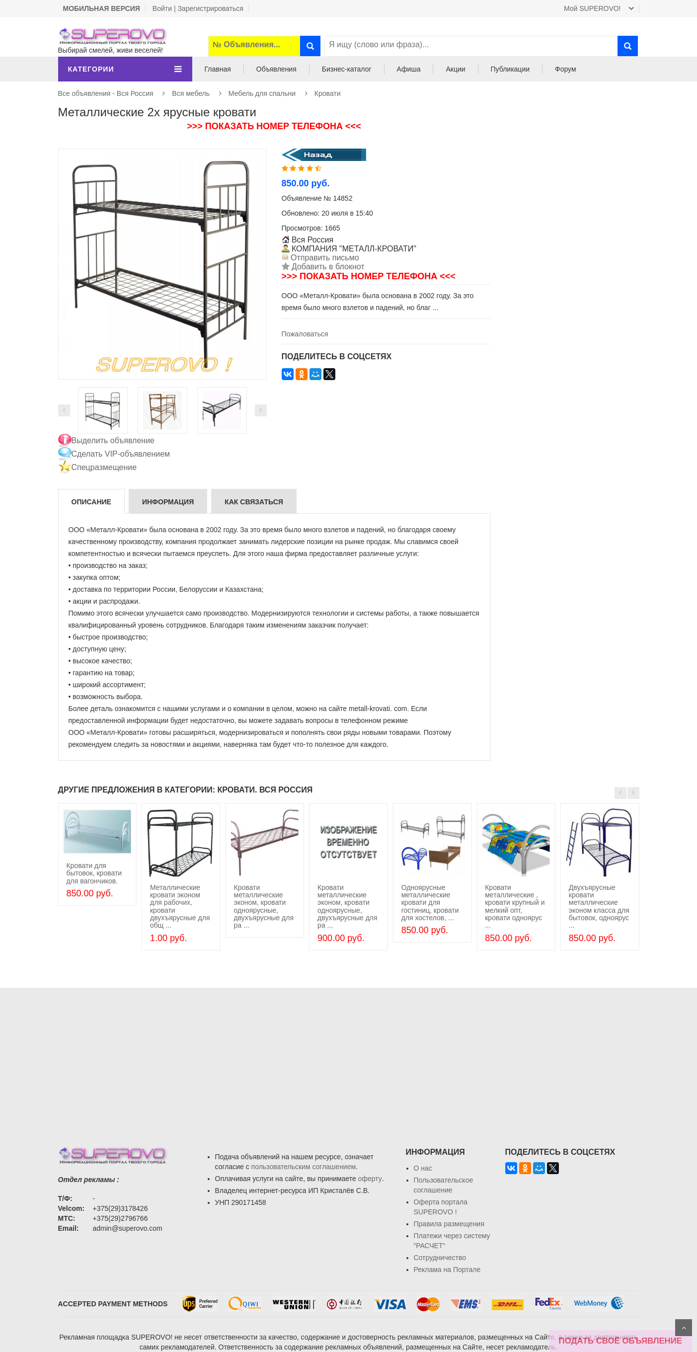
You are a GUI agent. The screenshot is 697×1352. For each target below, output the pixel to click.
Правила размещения (449, 1224)
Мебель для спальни (262, 93)
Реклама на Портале (447, 1269)
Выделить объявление (113, 440)
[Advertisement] (348, 1057)
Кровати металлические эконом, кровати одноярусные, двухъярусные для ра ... (264, 906)
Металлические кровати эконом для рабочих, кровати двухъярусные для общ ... (180, 906)
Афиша (409, 69)
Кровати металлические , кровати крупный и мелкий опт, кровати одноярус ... (514, 906)
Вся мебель (191, 93)
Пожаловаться (305, 334)
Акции (455, 69)
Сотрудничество (440, 1258)
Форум (565, 69)
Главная (218, 69)
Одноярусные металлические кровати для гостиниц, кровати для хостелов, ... (430, 902)
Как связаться (254, 502)
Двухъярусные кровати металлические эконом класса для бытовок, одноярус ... (599, 906)
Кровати (327, 93)
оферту (370, 1179)
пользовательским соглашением (303, 1167)
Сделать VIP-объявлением (121, 454)
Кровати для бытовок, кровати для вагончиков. (94, 873)
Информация (168, 502)
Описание (91, 502)
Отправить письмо (324, 257)
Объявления (276, 69)
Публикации (510, 69)
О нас (423, 1168)
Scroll (683, 1327)
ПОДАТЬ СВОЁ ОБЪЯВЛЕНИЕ (620, 1341)
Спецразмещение (104, 467)
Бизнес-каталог (347, 69)
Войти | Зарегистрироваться (198, 8)
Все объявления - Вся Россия (106, 93)
